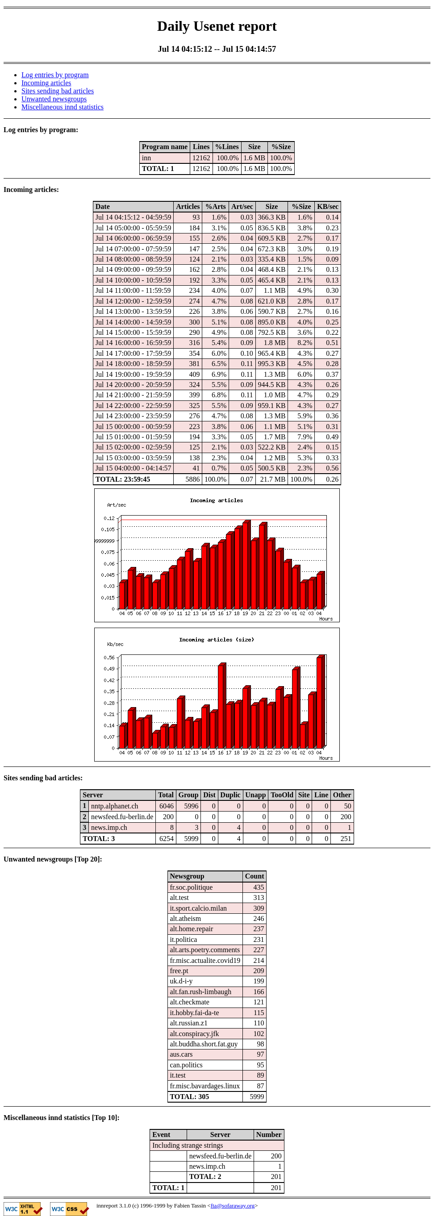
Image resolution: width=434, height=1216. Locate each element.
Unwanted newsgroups (54, 99)
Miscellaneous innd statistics (62, 107)
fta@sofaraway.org (233, 1205)
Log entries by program (55, 75)
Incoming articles (46, 83)
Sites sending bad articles (57, 91)
